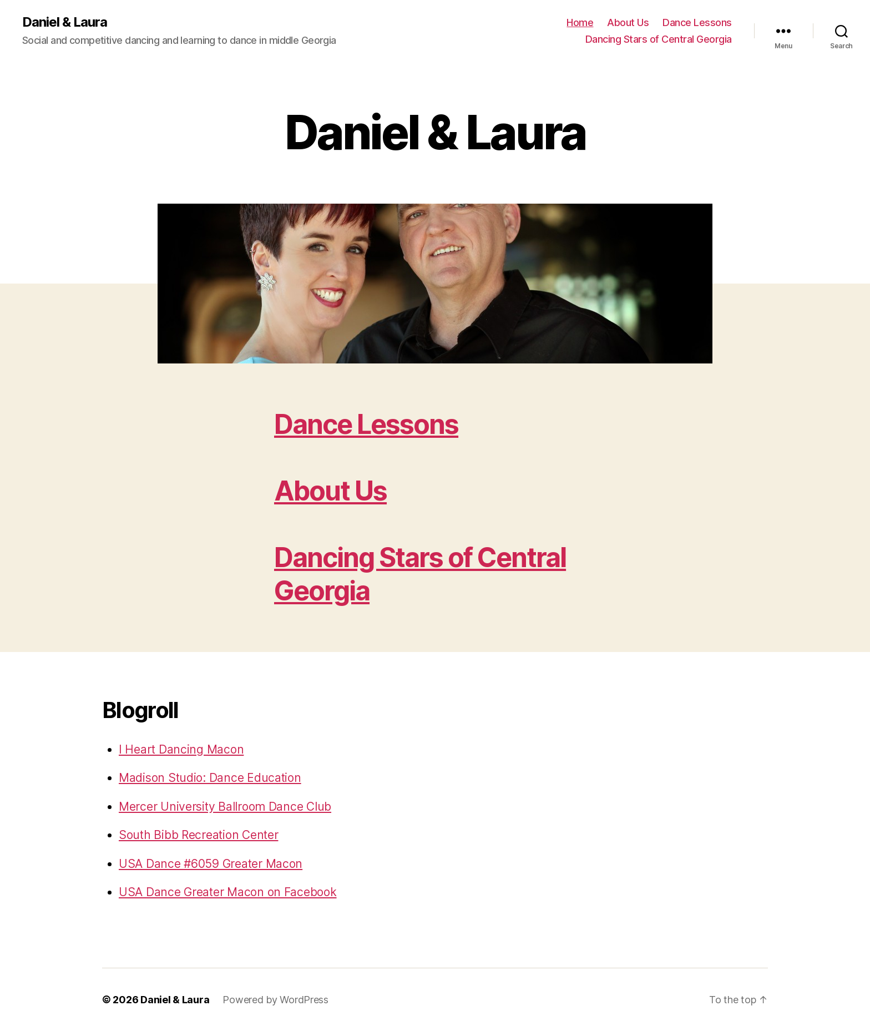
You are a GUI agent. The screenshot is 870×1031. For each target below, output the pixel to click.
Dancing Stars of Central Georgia (658, 39)
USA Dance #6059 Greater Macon (210, 864)
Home (579, 22)
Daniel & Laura (64, 22)
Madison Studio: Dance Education (210, 778)
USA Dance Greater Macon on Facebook (228, 892)
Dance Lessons (697, 22)
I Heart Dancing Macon (181, 749)
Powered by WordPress (275, 999)
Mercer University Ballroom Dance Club (225, 806)
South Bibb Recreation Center (198, 835)
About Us (628, 22)
